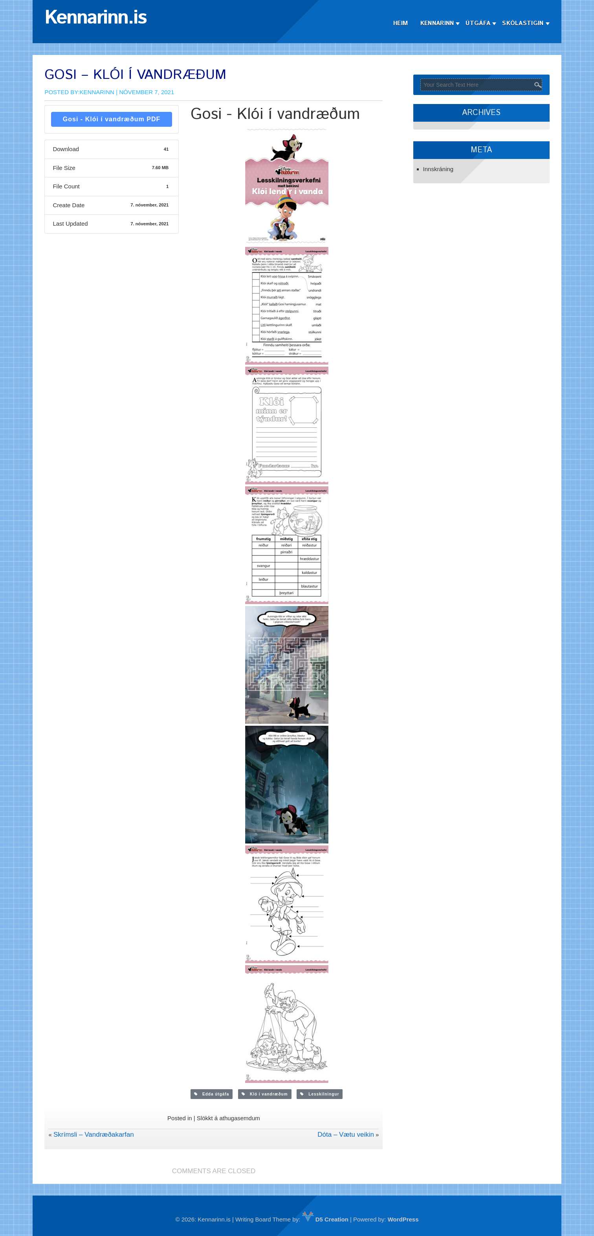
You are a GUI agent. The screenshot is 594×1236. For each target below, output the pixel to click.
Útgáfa (478, 23)
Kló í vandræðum (265, 1094)
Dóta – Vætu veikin (345, 1134)
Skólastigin (522, 23)
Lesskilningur (319, 1094)
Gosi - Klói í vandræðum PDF (111, 119)
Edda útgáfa (211, 1094)
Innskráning (438, 169)
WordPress (403, 1219)
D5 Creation (325, 1219)
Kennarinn (437, 23)
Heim (400, 23)
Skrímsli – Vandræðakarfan (93, 1134)
